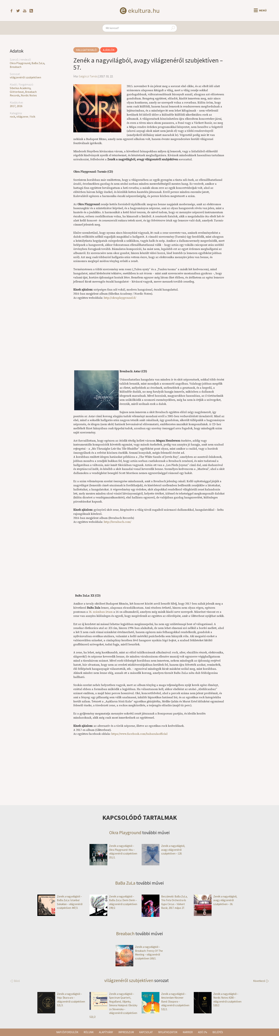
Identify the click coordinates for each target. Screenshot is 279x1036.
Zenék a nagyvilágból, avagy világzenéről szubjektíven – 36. (215, 900)
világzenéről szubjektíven (25, 77)
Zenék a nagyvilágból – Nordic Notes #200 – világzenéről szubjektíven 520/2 (217, 999)
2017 (12, 106)
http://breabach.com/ (117, 522)
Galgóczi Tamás (88, 76)
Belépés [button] (217, 1032)
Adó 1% (202, 1032)
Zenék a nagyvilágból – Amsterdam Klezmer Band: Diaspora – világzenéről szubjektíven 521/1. (165, 1001)
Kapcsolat (146, 1032)
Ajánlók (109, 50)
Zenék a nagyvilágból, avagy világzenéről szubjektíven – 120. (163, 849)
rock (12, 116)
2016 (19, 106)
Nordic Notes (29, 95)
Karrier (188, 1032)
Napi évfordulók (67, 1032)
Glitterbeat (17, 92)
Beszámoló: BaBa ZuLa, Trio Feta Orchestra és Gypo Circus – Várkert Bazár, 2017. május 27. (165, 902)
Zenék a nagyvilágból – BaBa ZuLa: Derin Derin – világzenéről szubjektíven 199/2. (113, 902)
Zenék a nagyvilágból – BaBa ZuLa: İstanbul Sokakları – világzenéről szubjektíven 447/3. (59, 902)
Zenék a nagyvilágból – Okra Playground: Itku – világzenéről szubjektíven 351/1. (113, 851)
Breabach (15, 67)
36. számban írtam (101, 612)
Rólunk (89, 1032)
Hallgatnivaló (86, 50)
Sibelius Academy (20, 88)
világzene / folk (25, 116)
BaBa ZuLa (37, 63)
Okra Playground (20, 63)
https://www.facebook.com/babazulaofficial (139, 734)
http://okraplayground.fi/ (120, 298)
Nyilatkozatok (167, 1032)
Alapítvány (106, 1032)
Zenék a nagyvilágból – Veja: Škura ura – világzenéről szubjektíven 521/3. (61, 999)
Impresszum (126, 1032)
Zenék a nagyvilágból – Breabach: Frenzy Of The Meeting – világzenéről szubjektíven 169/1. (139, 952)
